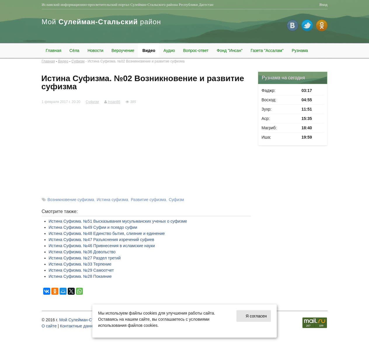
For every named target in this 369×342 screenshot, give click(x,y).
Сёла (74, 50)
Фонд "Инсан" (229, 50)
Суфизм (78, 61)
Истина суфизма (112, 199)
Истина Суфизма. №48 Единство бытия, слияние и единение (107, 233)
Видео (148, 50)
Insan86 (114, 102)
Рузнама (300, 50)
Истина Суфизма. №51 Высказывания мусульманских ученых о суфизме (118, 221)
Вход (323, 4)
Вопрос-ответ (195, 50)
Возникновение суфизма (71, 199)
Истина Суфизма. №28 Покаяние (80, 276)
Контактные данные (79, 326)
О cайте (49, 326)
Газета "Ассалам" (267, 50)
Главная (53, 50)
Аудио (169, 50)
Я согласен (256, 316)
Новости (95, 50)
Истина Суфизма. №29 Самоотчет (81, 270)
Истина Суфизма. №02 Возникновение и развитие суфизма (136, 61)
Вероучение (123, 50)
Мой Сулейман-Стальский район (90, 319)
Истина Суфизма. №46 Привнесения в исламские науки (102, 245)
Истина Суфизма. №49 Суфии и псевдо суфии (93, 227)
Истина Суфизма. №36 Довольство (82, 251)
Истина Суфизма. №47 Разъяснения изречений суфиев (101, 239)
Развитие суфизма (148, 199)
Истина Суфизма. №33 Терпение (80, 264)
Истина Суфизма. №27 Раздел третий (85, 258)
